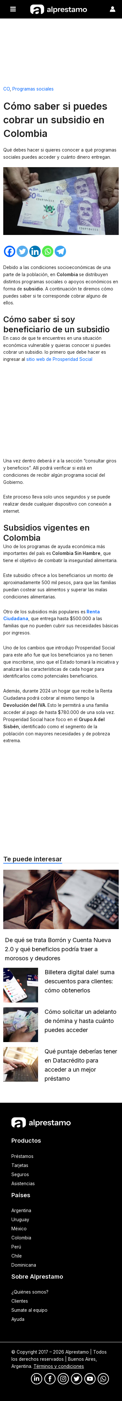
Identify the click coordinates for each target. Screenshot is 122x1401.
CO (6, 89)
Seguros (20, 1174)
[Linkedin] (35, 251)
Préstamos (22, 1156)
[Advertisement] (61, 49)
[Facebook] (9, 251)
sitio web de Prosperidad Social (59, 359)
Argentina (21, 1210)
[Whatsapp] (47, 251)
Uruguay (20, 1219)
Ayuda (17, 1319)
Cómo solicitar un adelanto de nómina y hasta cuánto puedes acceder (80, 1020)
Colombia (21, 1237)
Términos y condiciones (59, 1366)
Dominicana (23, 1265)
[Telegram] (60, 251)
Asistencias (23, 1183)
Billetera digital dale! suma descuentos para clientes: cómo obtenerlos (80, 981)
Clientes (19, 1301)
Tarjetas (19, 1165)
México (19, 1228)
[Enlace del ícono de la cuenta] (112, 9)
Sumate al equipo (29, 1310)
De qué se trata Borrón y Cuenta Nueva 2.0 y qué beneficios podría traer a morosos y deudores (58, 949)
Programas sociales (33, 89)
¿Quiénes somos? (29, 1292)
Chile (16, 1256)
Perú (16, 1246)
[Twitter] (22, 251)
